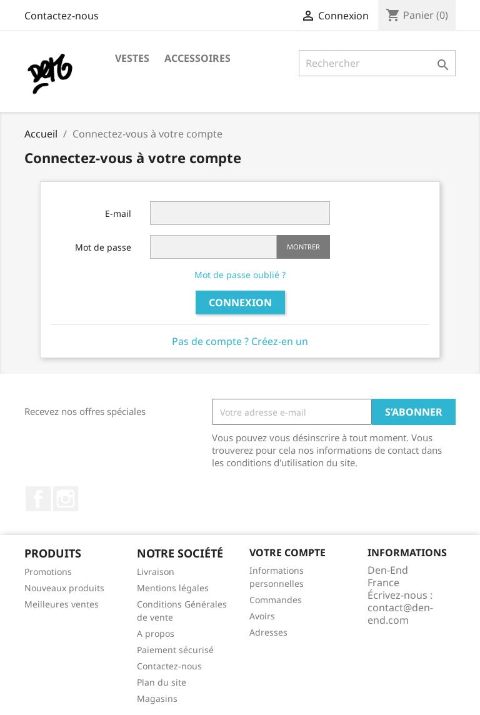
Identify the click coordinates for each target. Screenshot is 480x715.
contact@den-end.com (400, 614)
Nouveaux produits (64, 588)
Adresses (268, 632)
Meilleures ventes (61, 604)
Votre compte (287, 552)
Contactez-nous (61, 15)
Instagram (65, 498)
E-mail (118, 213)
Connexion (240, 302)
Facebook (38, 498)
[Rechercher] (377, 63)
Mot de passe (103, 247)
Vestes (132, 58)
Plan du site (161, 682)
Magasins (157, 698)
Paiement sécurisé (175, 650)
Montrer (303, 246)
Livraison (155, 572)
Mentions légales (173, 588)
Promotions (48, 572)
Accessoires (197, 58)
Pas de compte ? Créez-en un (240, 341)
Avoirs (262, 616)
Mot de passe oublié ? (240, 275)
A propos (155, 633)
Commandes (275, 600)
